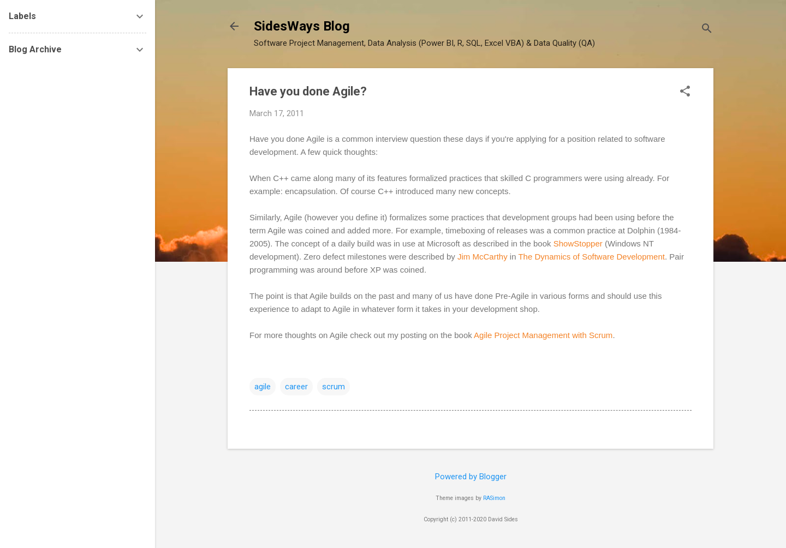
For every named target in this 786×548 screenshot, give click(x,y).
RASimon (494, 498)
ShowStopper (578, 243)
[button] (685, 92)
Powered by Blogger (471, 476)
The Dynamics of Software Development (591, 256)
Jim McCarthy (482, 256)
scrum (333, 387)
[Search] (706, 29)
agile (262, 387)
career (296, 387)
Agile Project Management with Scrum (543, 335)
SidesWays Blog (302, 26)
